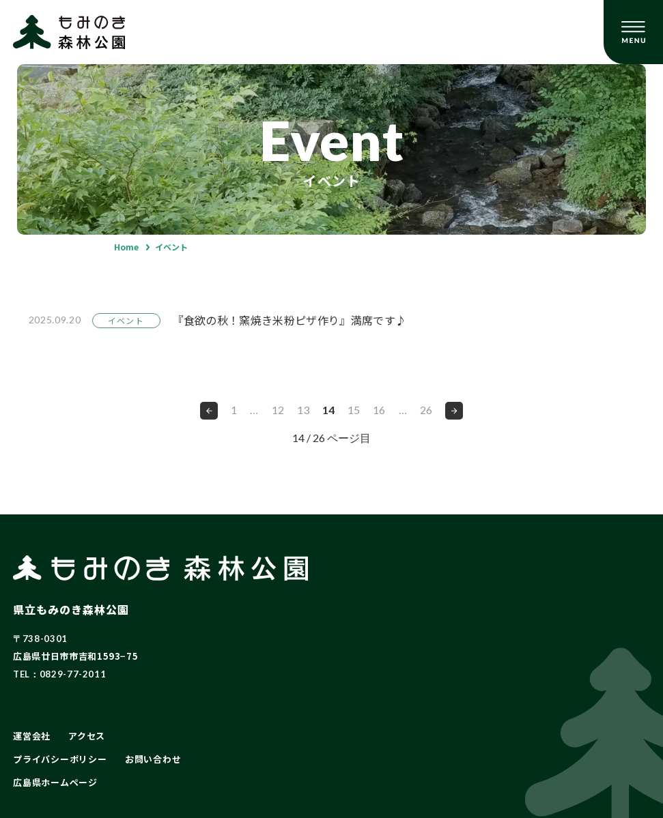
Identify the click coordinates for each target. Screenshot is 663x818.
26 (426, 409)
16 (379, 409)
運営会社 (32, 735)
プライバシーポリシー (60, 759)
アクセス (86, 735)
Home (126, 246)
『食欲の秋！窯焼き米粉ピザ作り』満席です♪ (290, 320)
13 (303, 409)
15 (354, 409)
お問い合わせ (153, 759)
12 (278, 409)
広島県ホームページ (55, 782)
